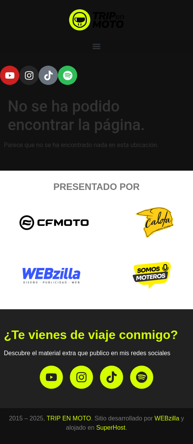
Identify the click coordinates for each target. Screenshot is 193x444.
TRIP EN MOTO (69, 418)
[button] (96, 46)
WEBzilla (166, 418)
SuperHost (110, 427)
